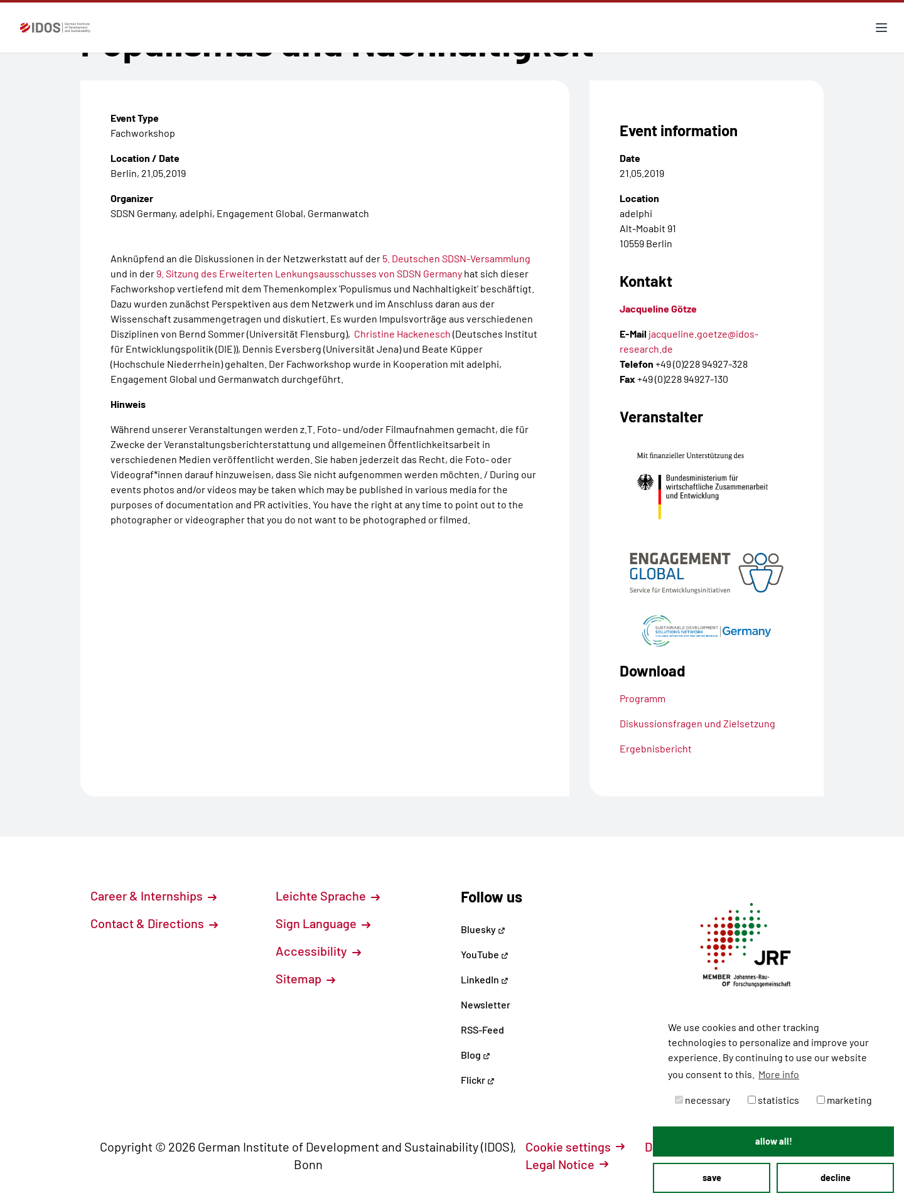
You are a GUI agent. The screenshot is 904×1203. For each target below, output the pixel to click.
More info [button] (778, 1074)
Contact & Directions (154, 923)
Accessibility (318, 950)
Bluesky (483, 929)
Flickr (478, 1080)
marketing (844, 1100)
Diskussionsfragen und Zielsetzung (697, 723)
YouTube (484, 954)
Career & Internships (153, 895)
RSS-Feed (482, 1029)
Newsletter (485, 1004)
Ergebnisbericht (656, 748)
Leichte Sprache (328, 895)
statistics (773, 1100)
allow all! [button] (773, 1141)
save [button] (711, 1177)
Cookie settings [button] (575, 1146)
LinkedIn (484, 979)
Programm (642, 698)
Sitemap (305, 978)
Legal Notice (566, 1164)
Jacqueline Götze (658, 308)
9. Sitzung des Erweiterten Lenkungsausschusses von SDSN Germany (309, 273)
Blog (475, 1055)
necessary (702, 1100)
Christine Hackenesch (402, 334)
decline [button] (836, 1177)
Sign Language (323, 923)
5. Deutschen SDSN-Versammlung (456, 258)
